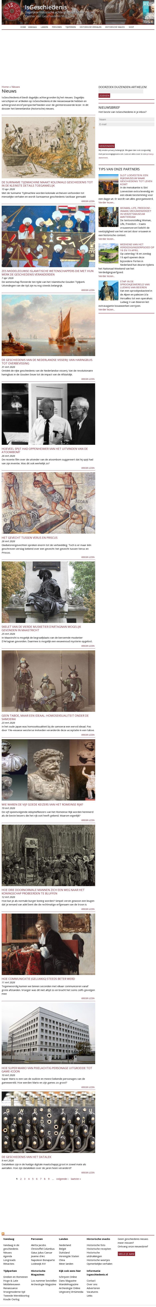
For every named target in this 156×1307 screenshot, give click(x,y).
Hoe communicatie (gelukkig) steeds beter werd (38, 979)
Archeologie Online (69, 1288)
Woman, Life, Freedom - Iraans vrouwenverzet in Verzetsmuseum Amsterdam (135, 212)
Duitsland (64, 1252)
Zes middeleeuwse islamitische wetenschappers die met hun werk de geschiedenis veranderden (48, 272)
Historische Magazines (38, 1272)
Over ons (92, 1284)
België (62, 1248)
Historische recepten (99, 1248)
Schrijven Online (68, 1276)
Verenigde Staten (69, 1256)
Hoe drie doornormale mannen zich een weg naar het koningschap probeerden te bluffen (43, 891)
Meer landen (66, 1263)
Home (23, 27)
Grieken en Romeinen (15, 1276)
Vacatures (92, 1291)
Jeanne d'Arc (38, 1256)
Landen (44, 27)
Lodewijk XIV (38, 1263)
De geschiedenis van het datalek (26, 1157)
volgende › (62, 1178)
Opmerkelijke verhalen (99, 1263)
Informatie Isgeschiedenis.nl (97, 1272)
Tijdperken (70, 27)
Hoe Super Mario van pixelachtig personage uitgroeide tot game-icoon (47, 1069)
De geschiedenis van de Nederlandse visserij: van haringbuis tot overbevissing (47, 361)
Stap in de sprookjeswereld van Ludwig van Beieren (135, 284)
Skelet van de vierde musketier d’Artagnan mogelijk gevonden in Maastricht (41, 628)
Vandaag (32, 27)
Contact (91, 1280)
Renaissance (10, 1288)
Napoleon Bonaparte (43, 1260)
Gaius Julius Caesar (41, 1252)
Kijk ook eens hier (70, 1270)
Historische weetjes (98, 1260)
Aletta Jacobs (38, 1245)
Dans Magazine (67, 1280)
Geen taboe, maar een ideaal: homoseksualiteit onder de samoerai (45, 717)
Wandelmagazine (68, 1284)
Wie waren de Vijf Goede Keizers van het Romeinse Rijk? (42, 804)
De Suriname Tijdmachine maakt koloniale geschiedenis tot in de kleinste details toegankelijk (47, 183)
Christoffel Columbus (43, 1248)
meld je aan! (126, 1253)
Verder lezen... (107, 202)
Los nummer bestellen (44, 1280)
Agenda (7, 1256)
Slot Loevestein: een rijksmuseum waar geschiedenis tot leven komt (136, 179)
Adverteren (93, 1288)
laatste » (76, 1178)
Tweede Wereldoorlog (16, 1295)
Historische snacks (115, 27)
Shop (131, 27)
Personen (57, 27)
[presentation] (124, 133)
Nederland (65, 1245)
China (62, 1260)
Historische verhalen (90, 27)
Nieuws (15, 86)
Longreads (9, 1260)
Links (89, 1295)
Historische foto (96, 1245)
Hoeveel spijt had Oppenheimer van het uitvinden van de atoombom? (45, 450)
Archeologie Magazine (43, 1284)
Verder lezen (88, 201)
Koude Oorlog (11, 1299)
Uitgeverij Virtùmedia (71, 1291)
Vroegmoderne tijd (14, 1291)
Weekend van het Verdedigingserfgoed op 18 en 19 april (137, 247)
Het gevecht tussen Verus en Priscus (29, 538)
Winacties (8, 1263)
